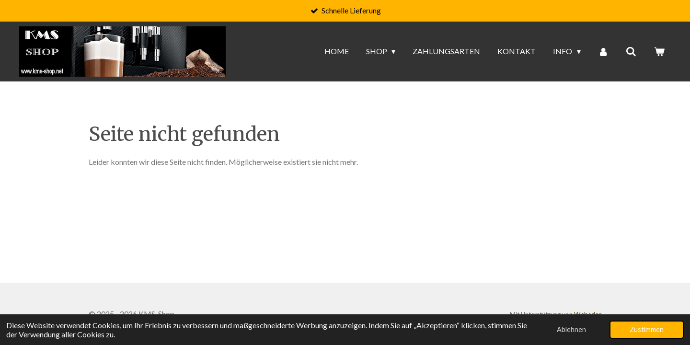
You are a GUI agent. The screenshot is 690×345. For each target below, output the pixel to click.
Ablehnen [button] (571, 329)
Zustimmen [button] (647, 329)
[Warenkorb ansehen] (659, 51)
